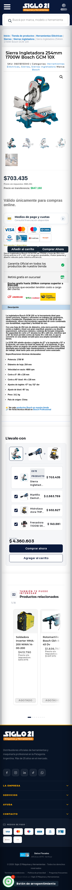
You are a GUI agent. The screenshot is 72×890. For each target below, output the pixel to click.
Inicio (7, 36)
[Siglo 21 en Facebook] (6, 772)
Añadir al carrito (22, 249)
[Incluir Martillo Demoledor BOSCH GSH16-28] (16, 496)
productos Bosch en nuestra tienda (33, 408)
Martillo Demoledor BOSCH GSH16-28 (35, 496)
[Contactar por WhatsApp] (42, 772)
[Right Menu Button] (64, 7)
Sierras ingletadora (23, 39)
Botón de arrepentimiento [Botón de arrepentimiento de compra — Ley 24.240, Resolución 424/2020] (36, 884)
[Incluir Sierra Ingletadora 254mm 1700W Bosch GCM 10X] (16, 477)
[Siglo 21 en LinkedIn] (24, 772)
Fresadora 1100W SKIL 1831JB (37, 524)
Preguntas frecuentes (58, 872)
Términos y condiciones (14, 872)
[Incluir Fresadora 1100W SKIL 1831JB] (16, 524)
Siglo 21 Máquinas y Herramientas (30, 864)
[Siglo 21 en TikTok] (33, 772)
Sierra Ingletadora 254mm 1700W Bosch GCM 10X (37, 483)
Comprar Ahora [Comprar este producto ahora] (53, 249)
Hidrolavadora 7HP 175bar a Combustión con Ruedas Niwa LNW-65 (36, 510)
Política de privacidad (37, 872)
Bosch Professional (42, 409)
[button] (61, 76)
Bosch (36, 69)
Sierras (8, 39)
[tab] (29, 717)
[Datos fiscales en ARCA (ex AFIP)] (36, 854)
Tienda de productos (23, 36)
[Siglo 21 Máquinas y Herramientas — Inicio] (18, 736)
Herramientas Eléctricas (49, 36)
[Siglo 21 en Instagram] (15, 772)
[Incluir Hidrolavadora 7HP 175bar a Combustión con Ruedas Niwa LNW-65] (16, 510)
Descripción (13, 307)
